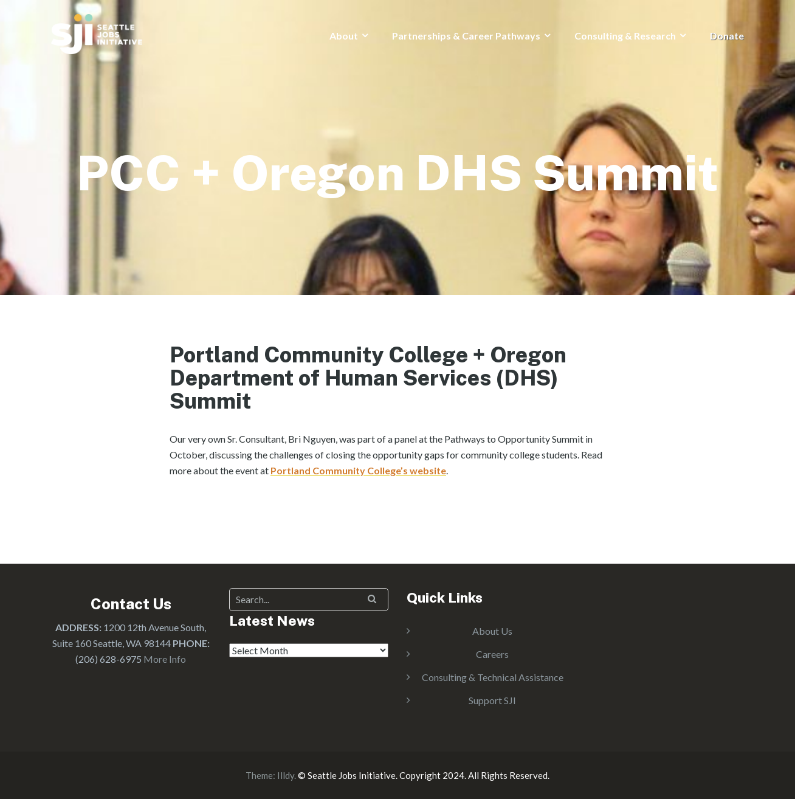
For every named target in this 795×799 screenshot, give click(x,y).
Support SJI (492, 700)
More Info (164, 659)
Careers (492, 654)
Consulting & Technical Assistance (492, 677)
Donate (727, 35)
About (343, 35)
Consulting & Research (625, 35)
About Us (492, 631)
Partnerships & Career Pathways (466, 35)
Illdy (285, 775)
